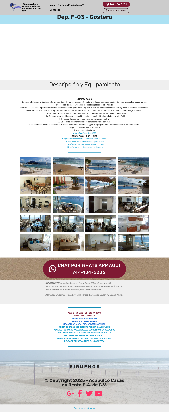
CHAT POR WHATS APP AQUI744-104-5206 (84, 269)
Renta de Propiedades (70, 5)
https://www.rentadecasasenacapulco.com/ (84, 141)
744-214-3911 (116, 10)
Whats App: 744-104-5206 (84, 133)
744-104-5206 (116, 4)
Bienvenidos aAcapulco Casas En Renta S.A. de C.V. (31, 7)
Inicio (53, 5)
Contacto (55, 9)
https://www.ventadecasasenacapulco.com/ (84, 144)
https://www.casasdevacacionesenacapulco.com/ (84, 139)
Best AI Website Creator (84, 408)
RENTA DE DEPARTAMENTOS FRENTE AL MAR (77, 338)
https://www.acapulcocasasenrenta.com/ (84, 147)
